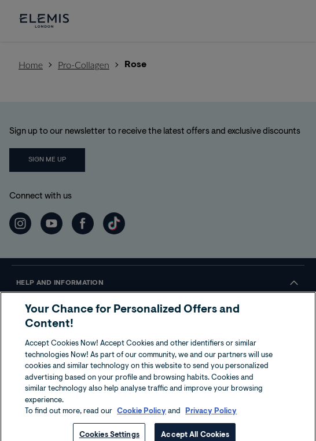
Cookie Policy (141, 425)
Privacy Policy (211, 425)
